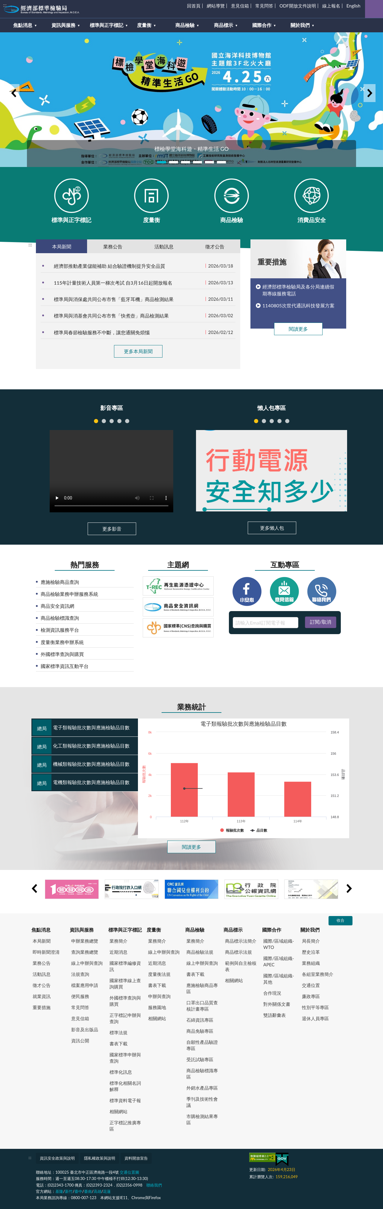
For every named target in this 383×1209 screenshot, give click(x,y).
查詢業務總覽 (84, 952)
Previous (13, 93)
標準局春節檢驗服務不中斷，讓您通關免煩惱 (102, 332)
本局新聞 (42, 941)
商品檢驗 (194, 929)
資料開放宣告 (136, 1158)
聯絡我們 (154, 1185)
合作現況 (272, 993)
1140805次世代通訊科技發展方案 (298, 305)
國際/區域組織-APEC (278, 961)
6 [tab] (221, 162)
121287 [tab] (112, 421)
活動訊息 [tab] (164, 246)
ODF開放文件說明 (297, 5)
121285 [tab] (119, 421)
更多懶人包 (272, 528)
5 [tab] (209, 162)
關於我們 (310, 929)
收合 (340, 920)
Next (370, 93)
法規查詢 (80, 974)
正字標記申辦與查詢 (125, 1018)
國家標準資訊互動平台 (65, 666)
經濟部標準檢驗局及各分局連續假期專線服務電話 (298, 290)
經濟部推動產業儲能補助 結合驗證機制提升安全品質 (109, 266)
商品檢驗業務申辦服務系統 (69, 594)
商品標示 (233, 929)
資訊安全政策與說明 (57, 1158)
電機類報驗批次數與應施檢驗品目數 (81, 782)
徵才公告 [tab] (214, 246)
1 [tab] (161, 162)
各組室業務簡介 (317, 974)
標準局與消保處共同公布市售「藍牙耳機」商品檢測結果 (114, 299)
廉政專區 (311, 996)
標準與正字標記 (125, 929)
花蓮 (107, 1191)
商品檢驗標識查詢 (60, 618)
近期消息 (118, 952)
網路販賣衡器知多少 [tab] (279, 421)
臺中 (78, 1191)
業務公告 (42, 963)
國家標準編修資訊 (125, 966)
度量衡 (154, 929)
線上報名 (331, 5)
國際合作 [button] (261, 25)
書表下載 (118, 1043)
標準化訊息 (121, 1072)
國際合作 (271, 929)
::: (5, 5)
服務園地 (157, 1007)
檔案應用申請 (84, 985)
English (353, 5)
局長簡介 (311, 941)
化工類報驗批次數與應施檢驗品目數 (81, 746)
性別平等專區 (315, 1007)
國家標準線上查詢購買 (125, 983)
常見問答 (264, 5)
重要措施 (42, 1007)
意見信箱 (240, 5)
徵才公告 (42, 985)
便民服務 (80, 996)
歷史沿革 (311, 952)
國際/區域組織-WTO (278, 944)
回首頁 (193, 5)
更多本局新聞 (138, 351)
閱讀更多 (298, 329)
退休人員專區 (315, 1018)
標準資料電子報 (125, 1100)
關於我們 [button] (300, 25)
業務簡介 (118, 941)
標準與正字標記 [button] (106, 25)
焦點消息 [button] (22, 25)
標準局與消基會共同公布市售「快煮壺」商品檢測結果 (111, 315)
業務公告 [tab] (112, 246)
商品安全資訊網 (57, 606)
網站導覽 (216, 5)
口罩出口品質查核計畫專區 (202, 1005)
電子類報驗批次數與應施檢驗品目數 (81, 727)
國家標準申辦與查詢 (125, 1058)
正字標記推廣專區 (125, 1125)
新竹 (69, 1191)
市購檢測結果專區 (202, 1119)
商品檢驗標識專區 (202, 1073)
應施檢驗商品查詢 (60, 582)
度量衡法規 (159, 974)
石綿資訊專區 (199, 1020)
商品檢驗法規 (199, 952)
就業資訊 (42, 996)
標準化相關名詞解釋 (125, 1086)
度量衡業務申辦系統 (62, 642)
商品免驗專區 (199, 1031)
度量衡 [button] (144, 25)
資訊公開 (80, 1040)
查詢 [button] (374, 9)
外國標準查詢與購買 (62, 654)
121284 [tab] (127, 421)
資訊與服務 (82, 929)
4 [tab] (197, 162)
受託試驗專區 (199, 1059)
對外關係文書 (276, 1004)
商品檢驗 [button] (184, 25)
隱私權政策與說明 (99, 1158)
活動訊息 (42, 974)
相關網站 (118, 1111)
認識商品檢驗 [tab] (287, 421)
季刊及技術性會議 (202, 1102)
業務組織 (311, 963)
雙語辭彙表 (274, 1015)
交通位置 (311, 985)
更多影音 (111, 528)
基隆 (59, 1191)
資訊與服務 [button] (63, 25)
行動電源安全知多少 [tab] (256, 421)
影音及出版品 (84, 1029)
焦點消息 (41, 929)
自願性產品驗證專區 (202, 1045)
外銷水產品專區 (202, 1087)
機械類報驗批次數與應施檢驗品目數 (81, 764)
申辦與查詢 (159, 996)
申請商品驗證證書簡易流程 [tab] (272, 421)
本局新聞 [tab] (61, 246)
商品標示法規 (238, 952)
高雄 (97, 1191)
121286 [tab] (104, 421)
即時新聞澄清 (46, 952)
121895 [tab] (96, 421)
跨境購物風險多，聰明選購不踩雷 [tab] (264, 421)
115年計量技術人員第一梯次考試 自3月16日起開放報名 (113, 282)
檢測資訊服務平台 (60, 630)
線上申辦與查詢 (87, 963)
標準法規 (118, 1032)
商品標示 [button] (223, 25)
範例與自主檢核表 (240, 966)
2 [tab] (173, 162)
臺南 (88, 1191)
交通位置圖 (129, 1172)
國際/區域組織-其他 (278, 979)
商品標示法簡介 (240, 941)
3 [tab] (185, 162)
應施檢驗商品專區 (202, 988)
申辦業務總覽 (84, 941)
